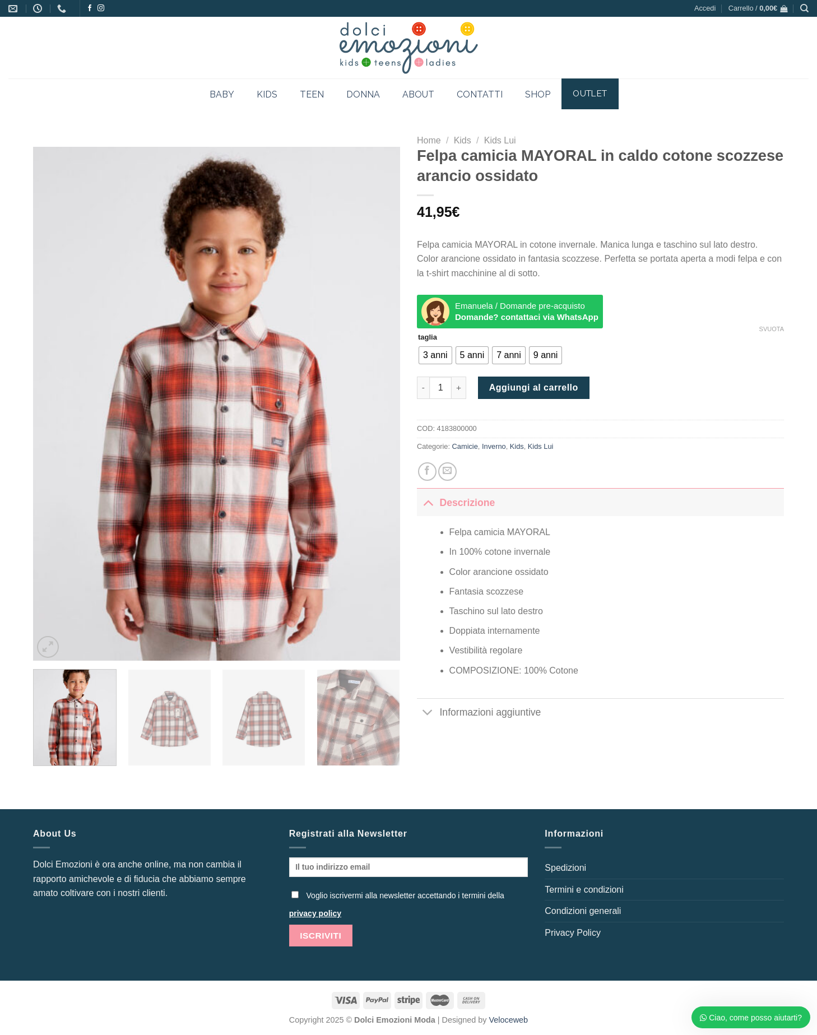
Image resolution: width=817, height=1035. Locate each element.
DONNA (363, 94)
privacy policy (315, 913)
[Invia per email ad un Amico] (447, 471)
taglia (427, 337)
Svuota (771, 329)
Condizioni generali (583, 911)
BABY (222, 94)
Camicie (465, 446)
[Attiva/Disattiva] (428, 502)
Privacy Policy (573, 932)
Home (429, 140)
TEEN (312, 94)
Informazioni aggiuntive (479, 714)
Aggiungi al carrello (533, 387)
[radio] (435, 355)
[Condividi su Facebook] (427, 471)
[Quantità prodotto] (440, 388)
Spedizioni (565, 867)
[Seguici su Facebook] (89, 8)
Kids (462, 140)
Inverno (494, 446)
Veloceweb (508, 1019)
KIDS (267, 94)
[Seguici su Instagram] (101, 8)
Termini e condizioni (584, 889)
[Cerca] (804, 8)
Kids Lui (500, 140)
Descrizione (456, 502)
